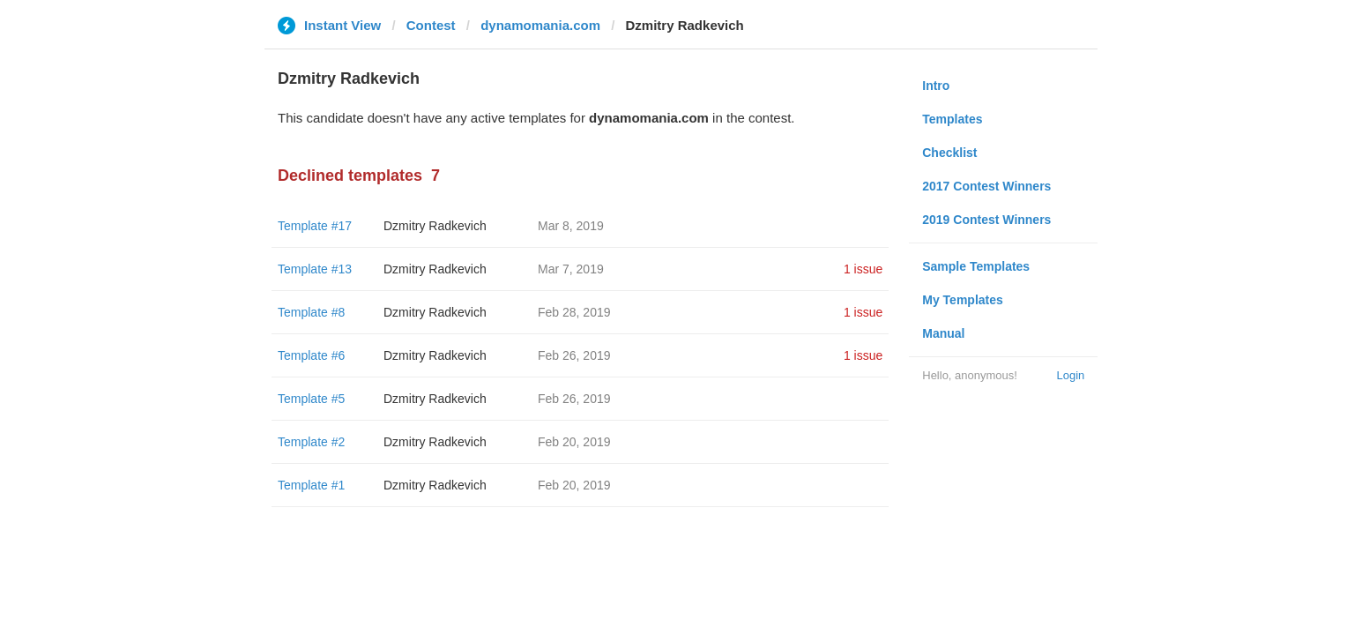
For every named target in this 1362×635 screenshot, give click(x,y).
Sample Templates (976, 266)
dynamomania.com (540, 25)
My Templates (962, 300)
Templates (952, 119)
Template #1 (311, 485)
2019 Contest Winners (986, 220)
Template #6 (311, 355)
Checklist (949, 153)
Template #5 (311, 399)
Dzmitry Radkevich (435, 226)
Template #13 (315, 269)
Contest (431, 25)
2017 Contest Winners (986, 186)
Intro (935, 85)
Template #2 (311, 442)
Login (1070, 375)
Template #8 (311, 312)
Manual (943, 333)
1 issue (863, 269)
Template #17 (315, 226)
